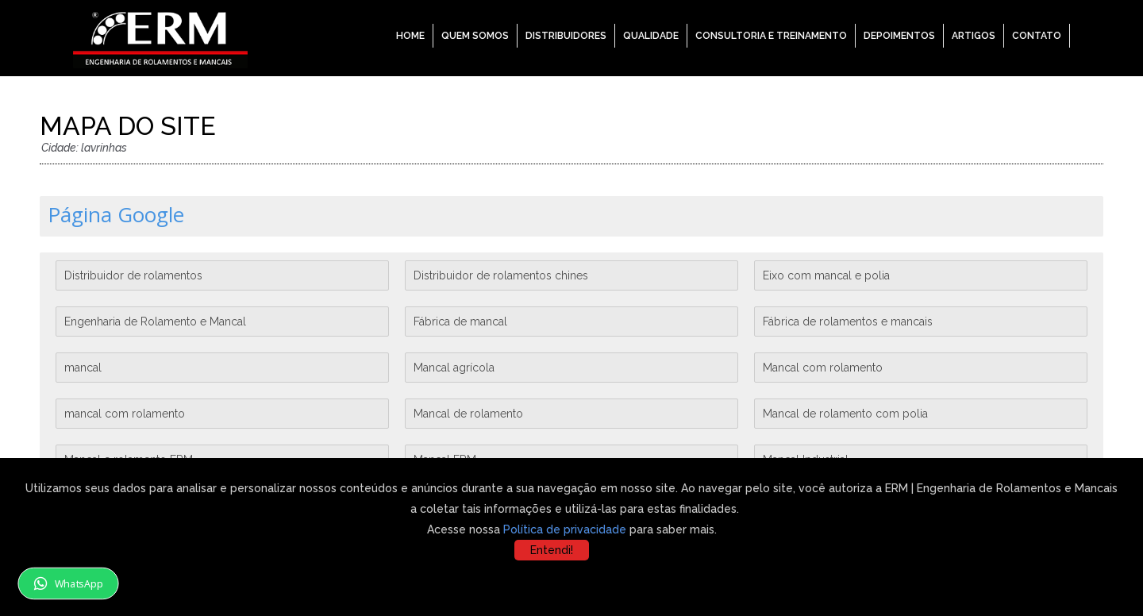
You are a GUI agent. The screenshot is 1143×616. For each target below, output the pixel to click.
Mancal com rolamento (823, 367)
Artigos (973, 35)
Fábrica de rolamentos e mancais (848, 321)
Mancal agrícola (454, 367)
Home (410, 35)
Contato (1036, 35)
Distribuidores (565, 35)
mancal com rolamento (124, 413)
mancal (83, 367)
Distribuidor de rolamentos (133, 275)
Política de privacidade (564, 529)
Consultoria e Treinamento (771, 35)
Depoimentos (899, 35)
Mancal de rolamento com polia (845, 413)
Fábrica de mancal (460, 321)
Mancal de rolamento (468, 413)
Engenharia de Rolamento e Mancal (155, 321)
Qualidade (651, 35)
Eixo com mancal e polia (826, 275)
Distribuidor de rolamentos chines (501, 275)
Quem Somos (475, 35)
